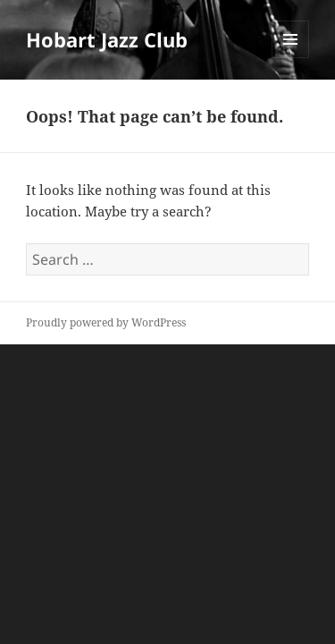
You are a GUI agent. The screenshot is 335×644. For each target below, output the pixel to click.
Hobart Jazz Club (107, 39)
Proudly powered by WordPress (106, 322)
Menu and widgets (290, 57)
